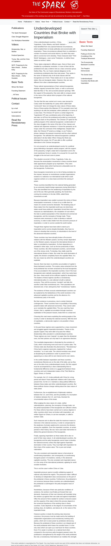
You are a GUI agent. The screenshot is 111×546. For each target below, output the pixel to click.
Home (20, 22)
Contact (15, 103)
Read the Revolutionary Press (83, 22)
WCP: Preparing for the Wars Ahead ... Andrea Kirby (19, 67)
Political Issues (57, 22)
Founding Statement (18, 91)
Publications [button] (28, 22)
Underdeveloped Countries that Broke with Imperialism (89, 81)
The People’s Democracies (85, 70)
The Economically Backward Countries (88, 63)
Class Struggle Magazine (20, 37)
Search (95, 36)
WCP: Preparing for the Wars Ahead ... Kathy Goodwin (19, 76)
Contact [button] (67, 22)
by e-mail (15, 108)
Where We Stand (17, 87)
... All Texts (15, 94)
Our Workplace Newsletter (20, 40)
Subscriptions (16, 116)
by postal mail (16, 112)
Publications (18, 28)
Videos (37, 22)
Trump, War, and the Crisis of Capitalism (21, 60)
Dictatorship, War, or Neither (18, 50)
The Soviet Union (87, 75)
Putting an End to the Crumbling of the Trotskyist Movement (88, 56)
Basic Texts (17, 82)
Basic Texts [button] (46, 22)
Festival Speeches (18, 55)
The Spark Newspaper (19, 33)
